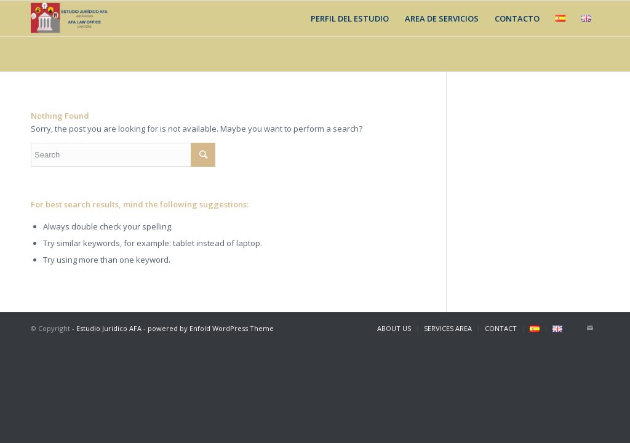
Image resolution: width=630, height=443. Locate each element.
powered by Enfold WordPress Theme (211, 328)
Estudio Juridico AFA (109, 328)
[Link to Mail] (590, 328)
